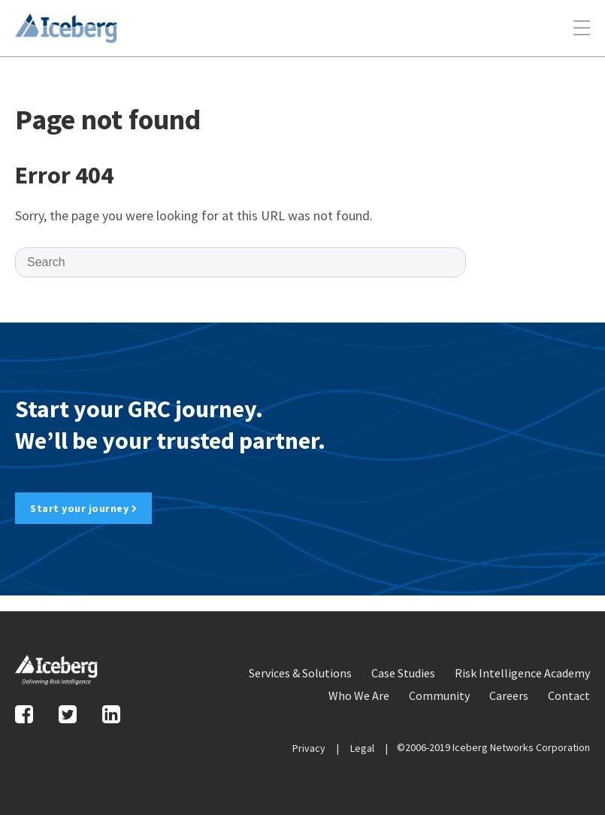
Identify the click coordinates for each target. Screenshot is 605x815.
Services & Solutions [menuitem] (300, 672)
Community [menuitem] (439, 695)
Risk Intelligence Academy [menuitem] (522, 672)
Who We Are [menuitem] (358, 695)
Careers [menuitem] (508, 695)
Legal (362, 748)
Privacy (308, 748)
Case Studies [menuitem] (403, 672)
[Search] (240, 262)
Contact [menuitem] (569, 695)
